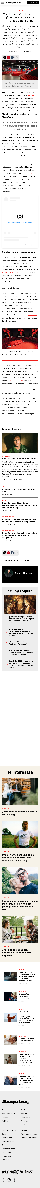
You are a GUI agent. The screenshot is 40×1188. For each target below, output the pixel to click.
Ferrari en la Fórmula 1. (11, 272)
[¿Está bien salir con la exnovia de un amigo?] (20, 791)
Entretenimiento (8, 517)
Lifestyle (20, 10)
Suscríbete (33, 3)
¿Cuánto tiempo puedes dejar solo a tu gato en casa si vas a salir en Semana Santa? (26, 976)
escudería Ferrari (17, 381)
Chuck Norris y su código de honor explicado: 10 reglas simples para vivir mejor (18, 857)
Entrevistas (6, 456)
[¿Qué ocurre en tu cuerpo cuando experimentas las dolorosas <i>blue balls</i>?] (10, 1080)
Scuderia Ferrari (11, 560)
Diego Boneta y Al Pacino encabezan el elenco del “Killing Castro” (19, 520)
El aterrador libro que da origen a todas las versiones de (21, 652)
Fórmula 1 (31, 95)
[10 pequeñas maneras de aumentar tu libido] (10, 996)
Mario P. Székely (17, 479)
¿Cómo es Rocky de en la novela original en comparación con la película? (21, 620)
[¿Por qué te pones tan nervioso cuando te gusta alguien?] (20, 929)
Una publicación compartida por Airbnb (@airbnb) (20, 245)
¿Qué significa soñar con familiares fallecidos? (19, 643)
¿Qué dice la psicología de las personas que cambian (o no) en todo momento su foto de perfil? (26, 1017)
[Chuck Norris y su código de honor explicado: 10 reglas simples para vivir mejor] (20, 834)
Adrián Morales (26, 52)
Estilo (4, 487)
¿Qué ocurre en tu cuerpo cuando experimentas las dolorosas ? (26, 1080)
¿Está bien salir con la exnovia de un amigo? (19, 813)
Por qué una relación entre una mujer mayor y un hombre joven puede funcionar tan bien (20, 905)
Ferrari (26, 560)
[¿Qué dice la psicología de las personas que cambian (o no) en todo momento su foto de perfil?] (10, 1017)
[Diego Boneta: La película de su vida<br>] (20, 443)
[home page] (13, 2)
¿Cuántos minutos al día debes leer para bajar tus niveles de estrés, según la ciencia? (26, 1058)
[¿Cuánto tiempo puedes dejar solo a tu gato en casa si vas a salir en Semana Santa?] (10, 976)
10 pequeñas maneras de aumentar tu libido (26, 996)
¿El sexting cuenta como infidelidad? (26, 1039)
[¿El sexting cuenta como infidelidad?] (10, 1040)
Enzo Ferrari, (32, 315)
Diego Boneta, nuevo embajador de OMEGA (18, 490)
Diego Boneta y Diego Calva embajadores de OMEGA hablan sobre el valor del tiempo (19, 505)
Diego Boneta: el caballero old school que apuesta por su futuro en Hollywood (19, 535)
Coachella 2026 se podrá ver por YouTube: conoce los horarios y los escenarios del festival (21, 664)
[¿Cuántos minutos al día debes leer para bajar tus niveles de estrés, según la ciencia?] (10, 1059)
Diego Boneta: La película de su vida (19, 458)
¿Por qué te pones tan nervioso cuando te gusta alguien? (17, 952)
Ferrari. (31, 173)
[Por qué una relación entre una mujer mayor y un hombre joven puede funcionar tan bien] (20, 880)
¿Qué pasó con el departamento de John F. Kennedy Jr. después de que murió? (21, 632)
